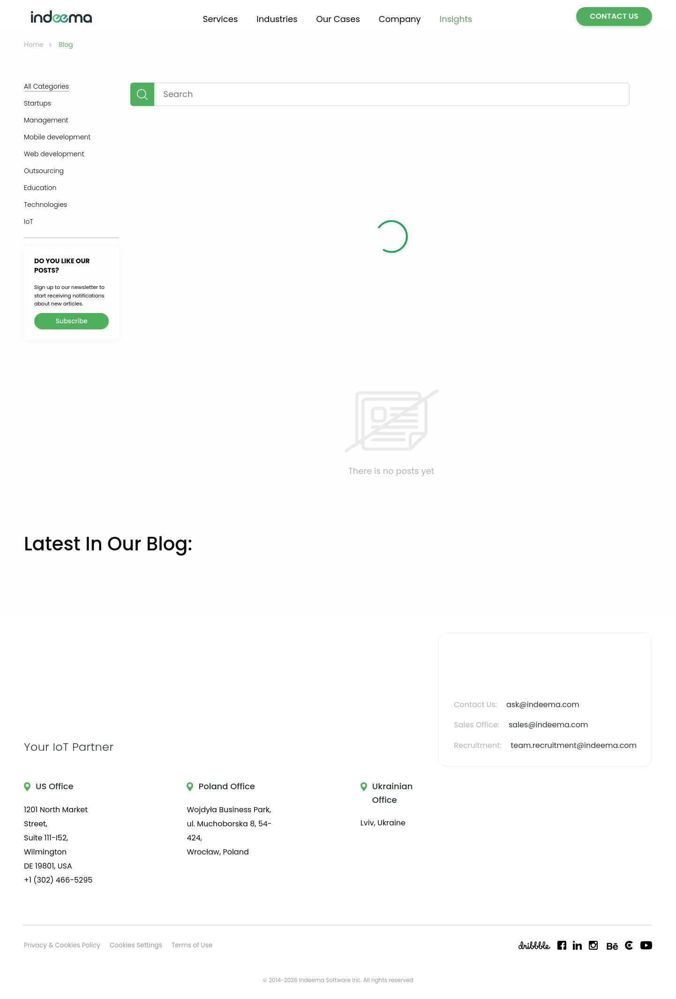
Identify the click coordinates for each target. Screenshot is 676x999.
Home (34, 44)
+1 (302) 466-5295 (58, 880)
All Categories (46, 86)
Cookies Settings (136, 945)
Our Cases (338, 19)
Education (40, 187)
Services (220, 19)
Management (46, 120)
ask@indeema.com (542, 704)
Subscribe (72, 321)
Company (400, 19)
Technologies (45, 204)
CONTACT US (614, 16)
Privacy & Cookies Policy (62, 945)
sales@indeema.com (548, 724)
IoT (28, 221)
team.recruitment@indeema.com (574, 745)
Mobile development (57, 137)
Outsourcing (44, 170)
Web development (54, 154)
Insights (456, 19)
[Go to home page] (61, 16)
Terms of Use (192, 945)
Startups (37, 103)
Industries (276, 19)
